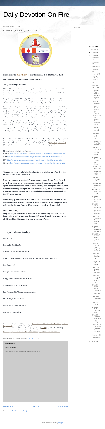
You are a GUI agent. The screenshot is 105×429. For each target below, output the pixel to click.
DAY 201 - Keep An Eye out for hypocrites (96, 270)
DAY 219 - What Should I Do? (95, 136)
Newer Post (8, 406)
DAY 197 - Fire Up (95, 303)
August (95, 74)
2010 (92, 55)
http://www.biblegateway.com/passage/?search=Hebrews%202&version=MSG (38, 163)
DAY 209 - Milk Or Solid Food (96, 205)
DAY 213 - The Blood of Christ (96, 179)
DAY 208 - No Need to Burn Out (96, 211)
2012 (92, 50)
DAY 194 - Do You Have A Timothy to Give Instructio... (96, 328)
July (94, 77)
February (96, 335)
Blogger (60, 423)
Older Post (63, 406)
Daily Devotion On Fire (36, 14)
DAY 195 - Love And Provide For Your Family (96, 318)
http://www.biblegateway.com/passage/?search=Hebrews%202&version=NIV (34, 157)
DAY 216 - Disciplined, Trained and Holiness (96, 160)
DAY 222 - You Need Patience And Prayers (96, 109)
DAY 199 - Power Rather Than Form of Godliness (96, 289)
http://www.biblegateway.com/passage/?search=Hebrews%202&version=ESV (34, 160)
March (95, 88)
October (95, 66)
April (94, 85)
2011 (92, 52)
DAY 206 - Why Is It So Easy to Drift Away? (96, 228)
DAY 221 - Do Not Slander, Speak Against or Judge (96, 120)
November (96, 62)
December (96, 57)
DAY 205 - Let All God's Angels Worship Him (96, 237)
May (94, 82)
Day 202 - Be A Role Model (96, 262)
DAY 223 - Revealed (96, 102)
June (94, 79)
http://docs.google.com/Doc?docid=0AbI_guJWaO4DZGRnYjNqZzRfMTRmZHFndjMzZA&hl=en (31, 332)
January (95, 338)
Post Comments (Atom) (19, 411)
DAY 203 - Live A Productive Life (96, 256)
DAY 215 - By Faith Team (96, 167)
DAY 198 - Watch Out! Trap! (96, 298)
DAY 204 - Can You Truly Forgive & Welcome (96, 247)
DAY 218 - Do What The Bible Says (96, 142)
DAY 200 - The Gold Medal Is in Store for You (96, 278)
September (96, 69)
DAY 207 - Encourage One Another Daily (96, 220)
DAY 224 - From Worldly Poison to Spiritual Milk (96, 94)
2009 (92, 341)
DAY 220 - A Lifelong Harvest (96, 128)
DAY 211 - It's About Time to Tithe (96, 191)
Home (36, 406)
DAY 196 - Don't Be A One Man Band (96, 309)
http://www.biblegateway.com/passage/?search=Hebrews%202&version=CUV (37, 153)
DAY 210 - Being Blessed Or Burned (96, 198)
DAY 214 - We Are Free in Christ (96, 172)
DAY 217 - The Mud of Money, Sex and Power (96, 151)
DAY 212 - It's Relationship (96, 185)
